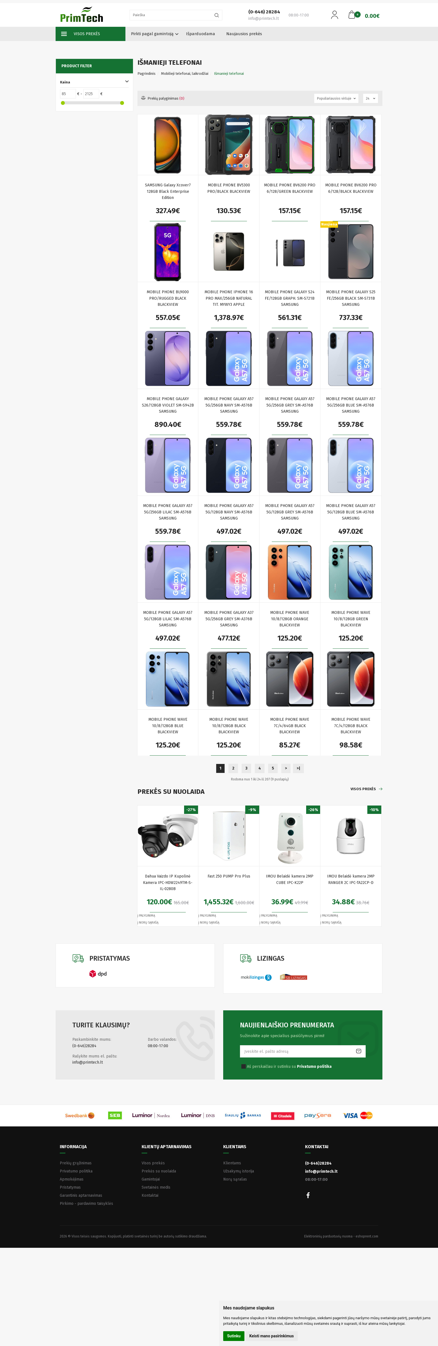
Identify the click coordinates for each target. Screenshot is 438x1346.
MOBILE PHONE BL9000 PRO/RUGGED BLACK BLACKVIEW (168, 298)
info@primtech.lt (87, 1062)
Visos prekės (80, 34)
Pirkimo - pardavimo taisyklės (86, 1203)
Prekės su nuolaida (159, 1171)
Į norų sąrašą (147, 922)
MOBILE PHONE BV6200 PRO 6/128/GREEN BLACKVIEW (289, 188)
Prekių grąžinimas (76, 1163)
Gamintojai (151, 1179)
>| (298, 768)
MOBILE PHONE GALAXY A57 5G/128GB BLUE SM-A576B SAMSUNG (350, 512)
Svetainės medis (156, 1187)
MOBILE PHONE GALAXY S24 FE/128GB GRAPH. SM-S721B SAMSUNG (290, 298)
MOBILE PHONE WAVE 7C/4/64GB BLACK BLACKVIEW (289, 725)
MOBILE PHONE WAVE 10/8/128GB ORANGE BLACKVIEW (289, 619)
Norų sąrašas (235, 1179)
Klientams (234, 1146)
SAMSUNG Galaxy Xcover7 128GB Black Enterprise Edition (168, 191)
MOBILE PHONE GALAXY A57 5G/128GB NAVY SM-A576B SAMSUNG (229, 512)
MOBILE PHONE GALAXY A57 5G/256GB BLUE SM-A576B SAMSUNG (350, 405)
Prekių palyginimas (163, 98)
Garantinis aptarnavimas (81, 1195)
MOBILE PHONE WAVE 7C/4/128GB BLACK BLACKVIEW (350, 725)
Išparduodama (200, 33)
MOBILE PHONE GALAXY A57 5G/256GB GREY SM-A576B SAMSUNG (290, 405)
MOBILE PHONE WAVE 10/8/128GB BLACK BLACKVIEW (228, 725)
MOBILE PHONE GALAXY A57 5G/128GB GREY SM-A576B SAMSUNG (290, 512)
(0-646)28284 (84, 1046)
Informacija (73, 1146)
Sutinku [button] (234, 1336)
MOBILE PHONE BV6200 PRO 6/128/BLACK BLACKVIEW (351, 188)
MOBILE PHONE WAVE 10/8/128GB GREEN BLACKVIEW (350, 619)
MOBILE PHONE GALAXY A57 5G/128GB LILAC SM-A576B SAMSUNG (167, 619)
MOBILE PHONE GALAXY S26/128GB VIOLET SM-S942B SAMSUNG (168, 405)
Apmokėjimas (72, 1179)
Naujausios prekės (244, 33)
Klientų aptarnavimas (167, 1146)
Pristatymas (70, 1187)
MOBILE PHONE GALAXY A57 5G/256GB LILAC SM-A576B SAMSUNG (167, 512)
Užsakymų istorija (238, 1171)
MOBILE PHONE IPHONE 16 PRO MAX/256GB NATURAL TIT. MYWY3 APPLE (228, 298)
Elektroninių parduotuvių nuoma (328, 1236)
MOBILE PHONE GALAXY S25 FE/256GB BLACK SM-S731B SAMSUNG (350, 298)
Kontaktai (150, 1195)
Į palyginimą (146, 915)
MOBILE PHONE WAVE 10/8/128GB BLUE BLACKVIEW (167, 725)
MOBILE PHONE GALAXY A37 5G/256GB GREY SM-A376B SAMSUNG (229, 619)
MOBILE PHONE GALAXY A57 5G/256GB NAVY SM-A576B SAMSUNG (229, 405)
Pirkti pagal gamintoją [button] (152, 33)
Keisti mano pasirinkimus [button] (271, 1336)
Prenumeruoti (359, 1051)
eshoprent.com (367, 1236)
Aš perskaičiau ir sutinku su (289, 1066)
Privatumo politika (76, 1171)
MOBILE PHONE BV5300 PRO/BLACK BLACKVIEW (228, 188)
